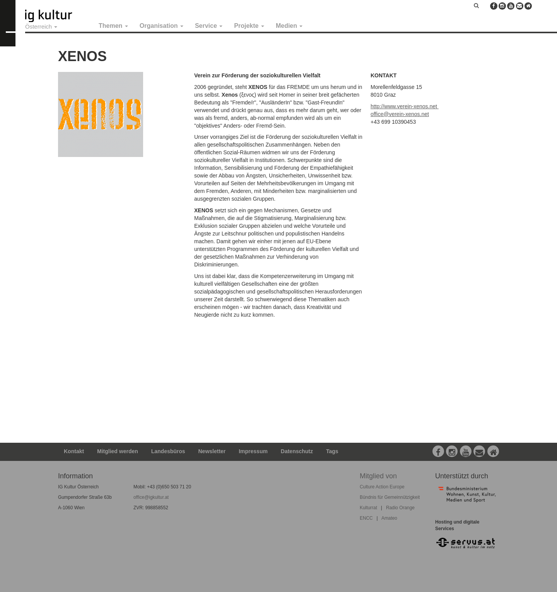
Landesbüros (168, 451)
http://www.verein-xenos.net (404, 106)
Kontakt (74, 451)
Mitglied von (378, 476)
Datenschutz (297, 451)
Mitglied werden (117, 451)
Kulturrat (368, 507)
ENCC (366, 518)
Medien (289, 25)
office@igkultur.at (151, 497)
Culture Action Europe (382, 487)
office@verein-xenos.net (400, 114)
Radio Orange (400, 507)
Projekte (249, 25)
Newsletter (212, 451)
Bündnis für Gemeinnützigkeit (390, 497)
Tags (332, 451)
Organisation (161, 25)
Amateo (389, 518)
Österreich (41, 26)
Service (208, 25)
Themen (113, 25)
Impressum (253, 451)
